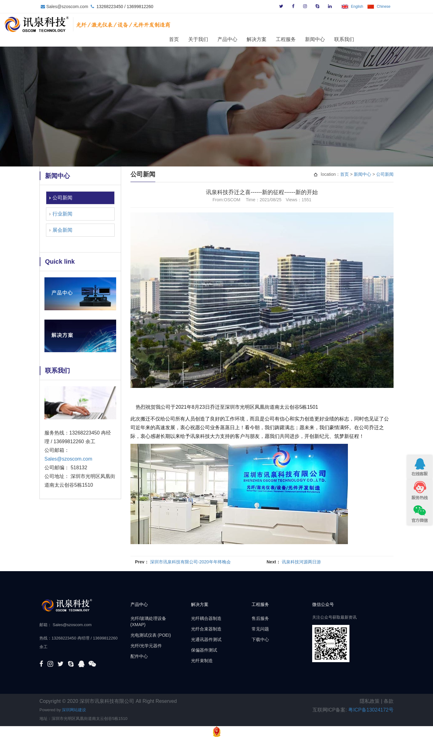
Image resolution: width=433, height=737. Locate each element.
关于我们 (233, 39)
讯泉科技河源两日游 (301, 561)
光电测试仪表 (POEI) (150, 635)
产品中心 (262, 39)
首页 (209, 39)
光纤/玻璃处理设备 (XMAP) (148, 621)
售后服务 (260, 618)
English (357, 6)
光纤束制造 (202, 660)
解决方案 (291, 39)
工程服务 (320, 39)
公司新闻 (62, 197)
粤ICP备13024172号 (371, 709)
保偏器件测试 (204, 650)
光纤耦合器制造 (206, 618)
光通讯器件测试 (206, 639)
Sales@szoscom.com (67, 6)
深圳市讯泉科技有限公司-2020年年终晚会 (190, 561)
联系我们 (379, 39)
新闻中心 (350, 39)
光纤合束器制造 (206, 628)
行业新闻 (62, 213)
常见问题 (260, 628)
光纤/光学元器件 (146, 645)
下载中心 (260, 639)
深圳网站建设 (74, 709)
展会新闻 (62, 230)
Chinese (383, 6)
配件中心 (139, 656)
